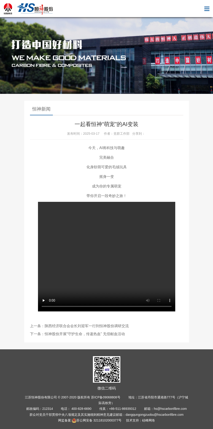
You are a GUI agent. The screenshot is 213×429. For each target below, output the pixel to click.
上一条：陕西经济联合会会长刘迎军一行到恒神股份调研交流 (79, 326)
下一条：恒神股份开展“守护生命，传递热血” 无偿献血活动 (77, 334)
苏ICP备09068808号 (105, 397)
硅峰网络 (148, 420)
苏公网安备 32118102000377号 (96, 420)
